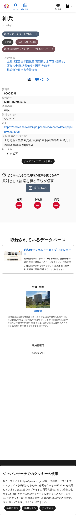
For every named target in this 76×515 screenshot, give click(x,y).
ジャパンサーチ (6, 6)
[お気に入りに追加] (47, 79)
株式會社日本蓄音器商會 (22, 69)
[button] (69, 6)
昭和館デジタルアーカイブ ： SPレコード (47, 252)
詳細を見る (30, 508)
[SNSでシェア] (42, 79)
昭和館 (38, 311)
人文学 (7, 42)
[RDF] (29, 79)
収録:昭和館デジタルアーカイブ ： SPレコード (28, 49)
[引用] (36, 79)
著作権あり (38, 188)
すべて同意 (48, 508)
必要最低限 (12, 508)
